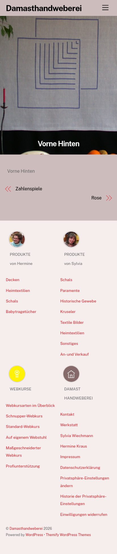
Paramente (70, 290)
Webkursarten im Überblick (30, 405)
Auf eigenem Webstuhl (26, 437)
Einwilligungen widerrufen (83, 514)
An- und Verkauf (74, 354)
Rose (96, 198)
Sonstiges (69, 343)
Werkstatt (69, 425)
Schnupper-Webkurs (24, 416)
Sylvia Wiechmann (76, 435)
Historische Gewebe (78, 301)
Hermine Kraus (73, 446)
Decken (13, 279)
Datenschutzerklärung (80, 467)
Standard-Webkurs (23, 426)
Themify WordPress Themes (68, 535)
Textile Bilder (72, 322)
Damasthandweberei (26, 528)
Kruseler (68, 311)
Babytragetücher (21, 311)
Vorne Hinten (59, 143)
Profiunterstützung (23, 466)
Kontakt (67, 414)
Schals (12, 301)
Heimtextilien (18, 290)
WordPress (34, 535)
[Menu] (105, 7)
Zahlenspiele (28, 188)
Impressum (70, 456)
